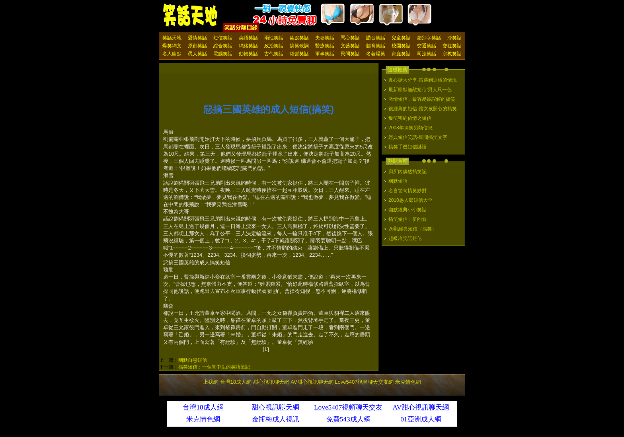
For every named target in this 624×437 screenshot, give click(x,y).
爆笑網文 (171, 46)
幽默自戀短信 (192, 360)
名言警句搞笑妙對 (407, 190)
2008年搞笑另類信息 (410, 128)
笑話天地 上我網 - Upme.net (190, 15)
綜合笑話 (222, 46)
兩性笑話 (273, 38)
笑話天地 (171, 38)
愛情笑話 (197, 38)
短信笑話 (222, 38)
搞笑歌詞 (299, 46)
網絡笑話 (248, 46)
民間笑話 (350, 54)
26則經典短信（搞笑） (412, 229)
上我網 (210, 382)
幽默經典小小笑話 (407, 210)
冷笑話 (454, 38)
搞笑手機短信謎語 (407, 147)
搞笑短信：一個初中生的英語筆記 (214, 367)
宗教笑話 (452, 54)
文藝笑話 (350, 46)
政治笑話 (273, 46)
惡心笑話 (350, 38)
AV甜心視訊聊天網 (312, 382)
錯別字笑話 (429, 38)
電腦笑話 (222, 54)
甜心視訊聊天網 (271, 382)
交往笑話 (452, 46)
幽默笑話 (299, 38)
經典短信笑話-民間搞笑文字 (417, 137)
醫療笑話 (324, 46)
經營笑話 (299, 54)
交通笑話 (426, 46)
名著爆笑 (375, 54)
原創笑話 (197, 46)
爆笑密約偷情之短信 (409, 118)
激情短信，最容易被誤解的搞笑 (421, 99)
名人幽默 (171, 54)
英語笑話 (248, 38)
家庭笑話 (401, 54)
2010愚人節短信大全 (410, 200)
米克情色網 (408, 382)
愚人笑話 (197, 54)
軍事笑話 (324, 54)
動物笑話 (248, 54)
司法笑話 (426, 54)
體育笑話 (375, 46)
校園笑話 (401, 46)
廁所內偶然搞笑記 (407, 171)
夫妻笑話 (324, 38)
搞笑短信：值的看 (407, 219)
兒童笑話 (401, 38)
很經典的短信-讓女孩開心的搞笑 (422, 108)
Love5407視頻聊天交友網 (364, 382)
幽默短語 (398, 181)
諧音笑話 (375, 38)
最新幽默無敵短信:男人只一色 (420, 89)
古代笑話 (273, 54)
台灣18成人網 (236, 382)
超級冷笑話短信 (405, 238)
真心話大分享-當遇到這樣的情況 (422, 80)
